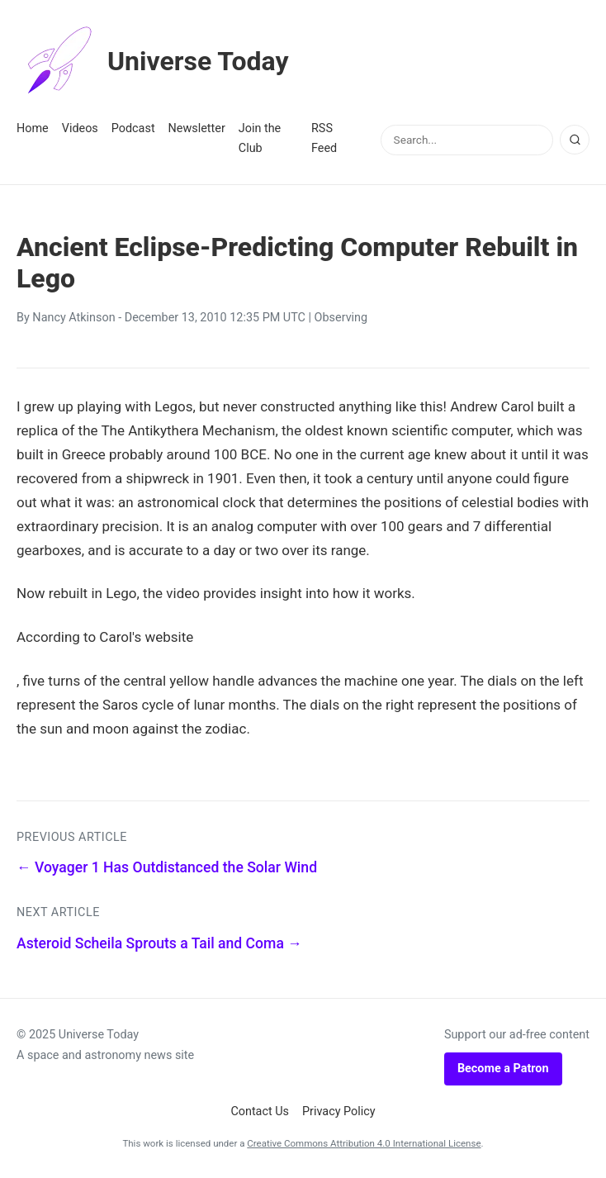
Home (33, 128)
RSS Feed (324, 138)
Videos (80, 128)
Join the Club (260, 138)
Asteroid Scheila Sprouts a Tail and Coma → (159, 943)
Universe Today (153, 61)
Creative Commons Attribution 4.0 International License (364, 1143)
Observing (341, 318)
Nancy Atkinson (73, 318)
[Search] (574, 139)
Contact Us (259, 1111)
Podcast (133, 128)
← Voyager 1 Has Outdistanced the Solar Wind (167, 867)
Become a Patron (503, 1069)
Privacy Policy (339, 1111)
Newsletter (196, 128)
